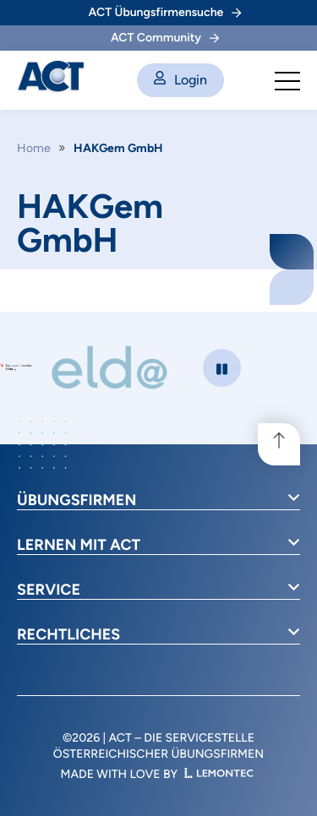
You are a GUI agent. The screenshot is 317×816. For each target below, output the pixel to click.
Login (180, 80)
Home (34, 148)
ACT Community (165, 37)
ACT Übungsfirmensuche (165, 12)
